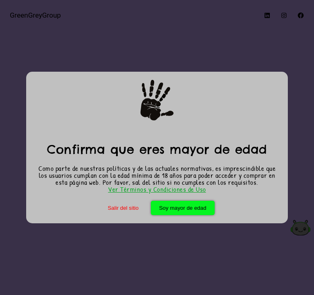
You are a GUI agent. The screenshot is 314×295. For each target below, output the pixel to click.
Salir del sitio (123, 208)
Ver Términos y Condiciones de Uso (157, 189)
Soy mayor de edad (182, 208)
